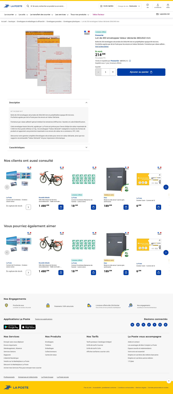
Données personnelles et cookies (158, 387)
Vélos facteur (98, 14)
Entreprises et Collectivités (28, 377)
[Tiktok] (149, 325)
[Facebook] (154, 325)
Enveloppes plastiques (71, 21)
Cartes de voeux (51, 355)
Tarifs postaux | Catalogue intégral (99, 342)
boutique (12, 21)
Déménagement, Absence (13, 348)
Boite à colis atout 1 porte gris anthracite (114, 200)
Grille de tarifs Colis (94, 348)
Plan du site (87, 387)
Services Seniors (10, 351)
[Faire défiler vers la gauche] (7, 187)
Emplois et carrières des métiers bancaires (143, 355)
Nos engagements (143, 305)
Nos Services (11, 337)
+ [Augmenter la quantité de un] (113, 72)
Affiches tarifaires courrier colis (98, 351)
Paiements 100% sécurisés (64, 306)
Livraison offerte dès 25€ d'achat (107, 305)
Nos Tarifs (92, 337)
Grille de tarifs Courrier (95, 345)
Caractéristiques (48, 147)
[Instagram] (138, 325)
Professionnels (9, 377)
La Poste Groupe (47, 377)
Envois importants (10, 345)
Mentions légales (141, 387)
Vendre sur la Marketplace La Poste (16, 361)
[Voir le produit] (28, 207)
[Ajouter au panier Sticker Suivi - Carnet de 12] (158, 207)
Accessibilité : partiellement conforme (104, 387)
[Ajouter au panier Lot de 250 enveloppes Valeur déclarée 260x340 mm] (141, 72)
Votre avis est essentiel (136, 351)
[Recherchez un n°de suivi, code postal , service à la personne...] (46, 6)
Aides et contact (134, 342)
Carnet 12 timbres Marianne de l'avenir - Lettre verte (81, 200)
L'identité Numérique (11, 358)
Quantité (98, 67)
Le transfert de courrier (40, 14)
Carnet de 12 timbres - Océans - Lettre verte (17, 200)
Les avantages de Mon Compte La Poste (142, 345)
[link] (16, 387)
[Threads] (165, 325)
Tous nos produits (78, 14)
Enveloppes (49, 342)
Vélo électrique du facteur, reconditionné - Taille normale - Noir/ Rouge (49, 201)
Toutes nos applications (43, 319)
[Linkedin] (132, 325)
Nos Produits (53, 337)
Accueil (4, 21)
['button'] (13, 6)
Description (48, 102)
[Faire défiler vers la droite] (166, 187)
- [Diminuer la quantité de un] (98, 72)
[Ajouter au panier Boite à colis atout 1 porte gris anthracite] (126, 207)
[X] (143, 325)
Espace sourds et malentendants (139, 348)
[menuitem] (163, 14)
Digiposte (7, 355)
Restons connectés (155, 319)
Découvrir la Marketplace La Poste (16, 364)
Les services (60, 14)
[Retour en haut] (169, 381)
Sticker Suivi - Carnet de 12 (145, 200)
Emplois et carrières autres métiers (140, 358)
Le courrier (9, 14)
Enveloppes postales (54, 21)
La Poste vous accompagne (144, 337)
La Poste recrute (63, 377)
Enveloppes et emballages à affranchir (31, 21)
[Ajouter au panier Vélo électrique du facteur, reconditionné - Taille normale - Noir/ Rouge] (61, 207)
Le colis (22, 14)
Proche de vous (18, 305)
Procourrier (99, 35)
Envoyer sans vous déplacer (14, 342)
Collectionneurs (51, 351)
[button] (158, 6)
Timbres (48, 345)
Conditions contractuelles (126, 387)
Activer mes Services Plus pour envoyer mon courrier (22, 368)
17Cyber (131, 361)
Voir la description (101, 46)
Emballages (49, 348)
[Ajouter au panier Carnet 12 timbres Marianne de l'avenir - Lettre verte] (93, 207)
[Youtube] (160, 325)
